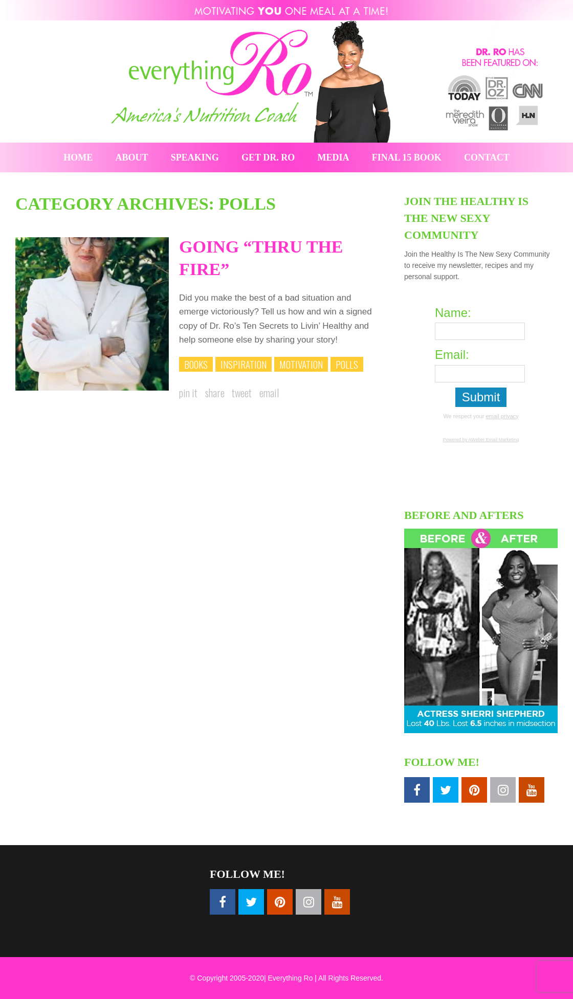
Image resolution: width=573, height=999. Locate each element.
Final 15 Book (407, 157)
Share (215, 392)
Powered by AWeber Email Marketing (481, 439)
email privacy (502, 416)
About (132, 157)
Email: (452, 354)
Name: (453, 313)
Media (333, 157)
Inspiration (244, 364)
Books (196, 364)
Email (269, 392)
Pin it (188, 392)
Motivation (301, 364)
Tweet (242, 392)
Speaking (195, 157)
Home (78, 157)
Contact (487, 157)
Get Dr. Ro (268, 157)
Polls (347, 364)
